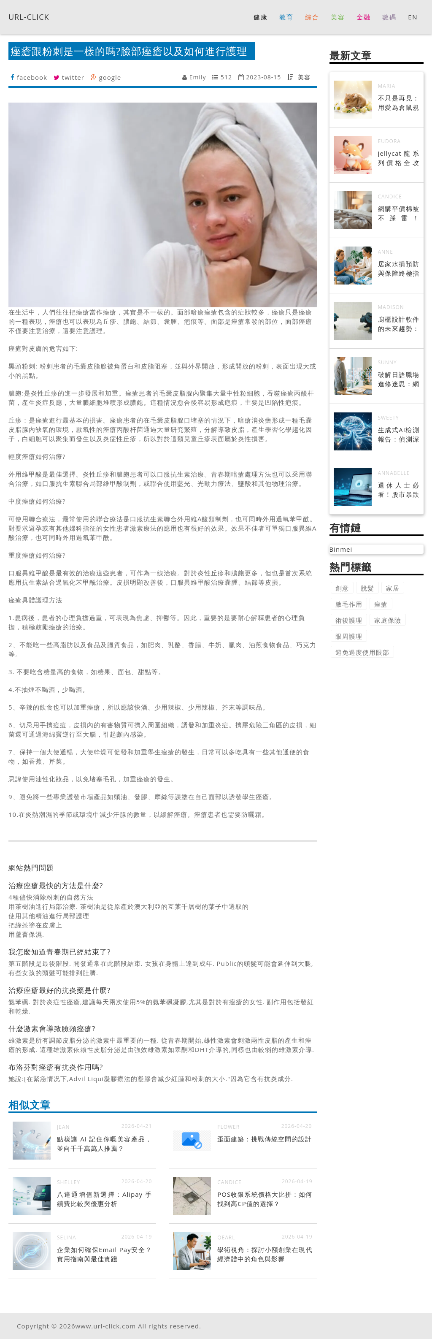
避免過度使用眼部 (362, 652)
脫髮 (367, 588)
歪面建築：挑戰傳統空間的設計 (264, 1139)
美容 (304, 77)
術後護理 (348, 620)
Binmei (341, 549)
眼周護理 (348, 636)
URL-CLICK (28, 16)
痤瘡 (381, 604)
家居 (393, 588)
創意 (342, 588)
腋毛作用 (348, 604)
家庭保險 (387, 620)
